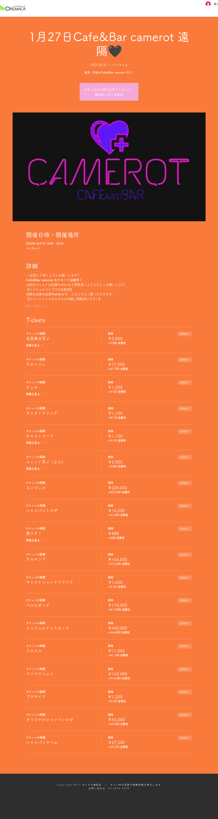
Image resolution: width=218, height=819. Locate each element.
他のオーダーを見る (109, 94)
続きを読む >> (36, 305)
